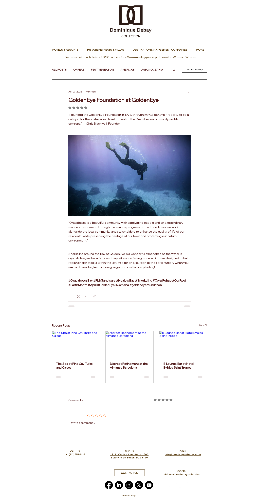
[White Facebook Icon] (159, 485)
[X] (139, 485)
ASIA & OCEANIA (152, 69)
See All (203, 324)
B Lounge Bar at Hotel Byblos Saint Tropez (178, 365)
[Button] (66, 49)
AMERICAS (127, 69)
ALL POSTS (59, 69)
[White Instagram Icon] (179, 485)
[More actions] (189, 92)
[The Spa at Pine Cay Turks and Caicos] (76, 344)
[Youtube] (149, 485)
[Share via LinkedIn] (86, 296)
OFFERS (78, 69)
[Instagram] (129, 485)
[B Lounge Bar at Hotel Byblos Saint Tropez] (183, 344)
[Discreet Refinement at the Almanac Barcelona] (129, 344)
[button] (173, 69)
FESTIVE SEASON (102, 69)
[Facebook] (109, 485)
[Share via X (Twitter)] (78, 296)
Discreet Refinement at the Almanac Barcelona (129, 365)
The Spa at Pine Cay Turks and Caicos (74, 365)
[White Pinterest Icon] (189, 485)
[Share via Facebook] (70, 296)
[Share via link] (94, 296)
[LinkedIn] (119, 485)
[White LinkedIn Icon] (169, 485)
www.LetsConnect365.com (179, 57)
